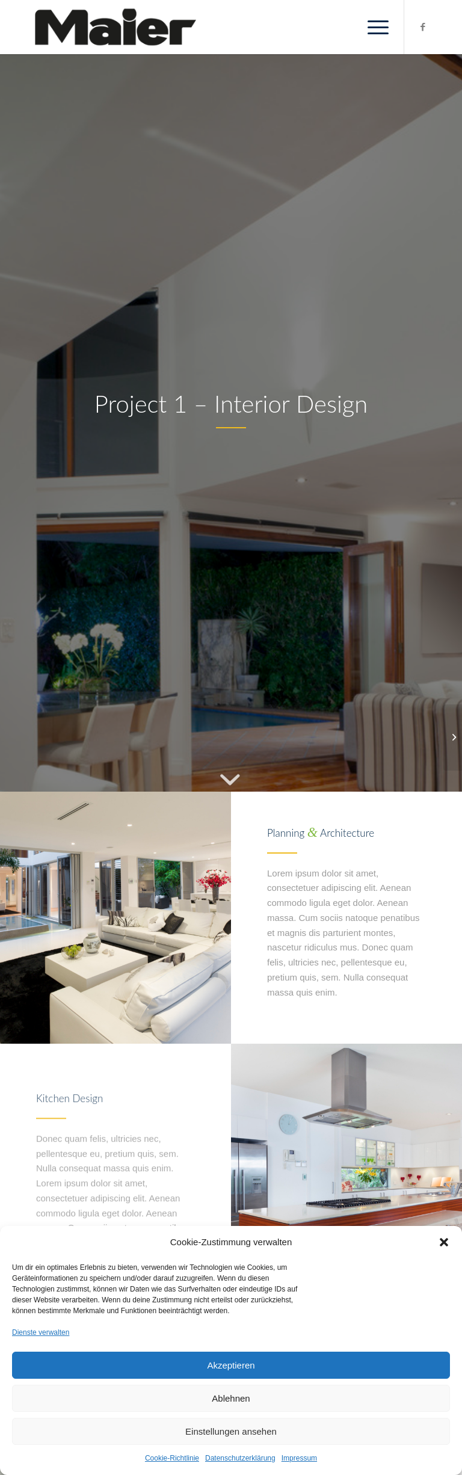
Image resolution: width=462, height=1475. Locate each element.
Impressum (299, 1458)
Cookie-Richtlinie (172, 1458)
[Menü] (372, 27)
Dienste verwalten (40, 1332)
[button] (444, 1242)
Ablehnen (231, 1398)
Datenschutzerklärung (240, 1458)
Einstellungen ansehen (231, 1431)
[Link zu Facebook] (423, 27)
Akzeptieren (230, 1365)
